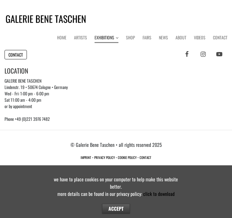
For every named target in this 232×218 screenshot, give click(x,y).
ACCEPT (116, 208)
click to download (159, 193)
